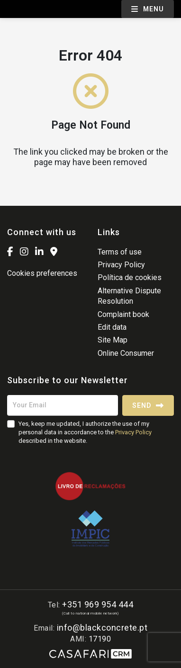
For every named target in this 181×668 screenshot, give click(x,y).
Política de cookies (130, 277)
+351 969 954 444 (97, 604)
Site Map (112, 339)
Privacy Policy (121, 264)
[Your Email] (62, 405)
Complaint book (123, 314)
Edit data (112, 327)
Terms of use (120, 251)
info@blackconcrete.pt (102, 628)
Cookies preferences (42, 273)
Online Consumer (126, 353)
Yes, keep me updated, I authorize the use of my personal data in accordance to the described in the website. (85, 432)
